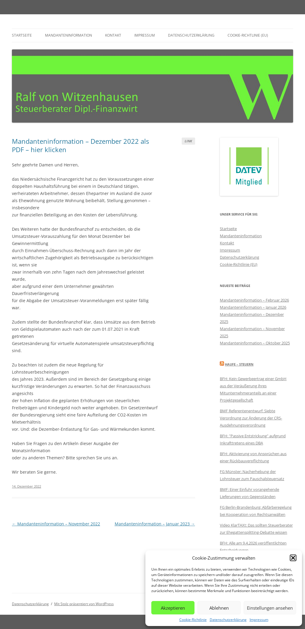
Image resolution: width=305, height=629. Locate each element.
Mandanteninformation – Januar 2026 (253, 307)
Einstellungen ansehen (270, 608)
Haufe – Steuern (239, 364)
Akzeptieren (173, 608)
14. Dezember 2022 (26, 486)
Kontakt (113, 35)
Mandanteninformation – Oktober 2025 (255, 343)
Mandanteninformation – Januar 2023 (155, 524)
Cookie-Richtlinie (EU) (248, 35)
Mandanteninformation (68, 35)
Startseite (22, 35)
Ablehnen (219, 608)
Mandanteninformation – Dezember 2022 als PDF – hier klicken (80, 145)
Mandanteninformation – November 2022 (56, 524)
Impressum (259, 619)
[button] (293, 558)
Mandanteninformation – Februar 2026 (254, 300)
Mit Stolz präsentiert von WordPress (84, 603)
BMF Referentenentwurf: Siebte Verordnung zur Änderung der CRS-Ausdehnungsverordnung (251, 418)
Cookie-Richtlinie (193, 619)
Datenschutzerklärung (228, 619)
